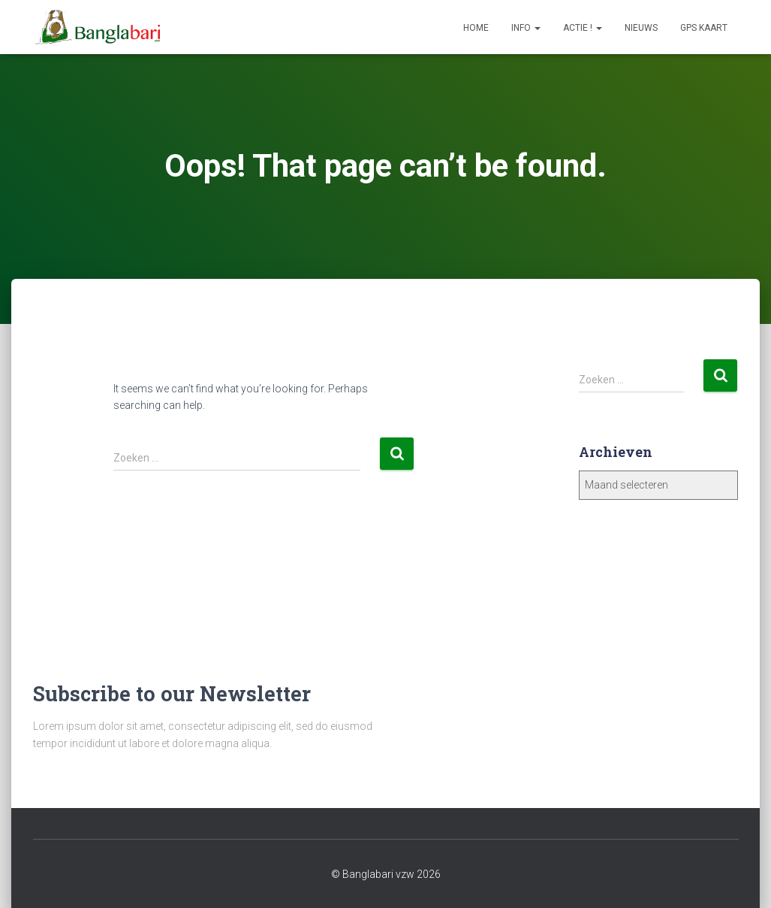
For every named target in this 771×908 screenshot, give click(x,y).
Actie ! (582, 28)
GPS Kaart (703, 28)
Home (476, 28)
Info (526, 28)
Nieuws (641, 28)
